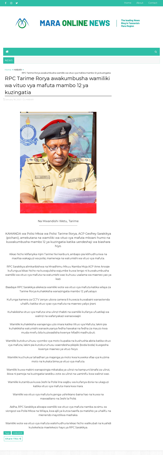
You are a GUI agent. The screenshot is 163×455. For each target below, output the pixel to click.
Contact (152, 2)
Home (127, 2)
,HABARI (29, 99)
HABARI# (17, 437)
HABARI (18, 70)
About (139, 2)
